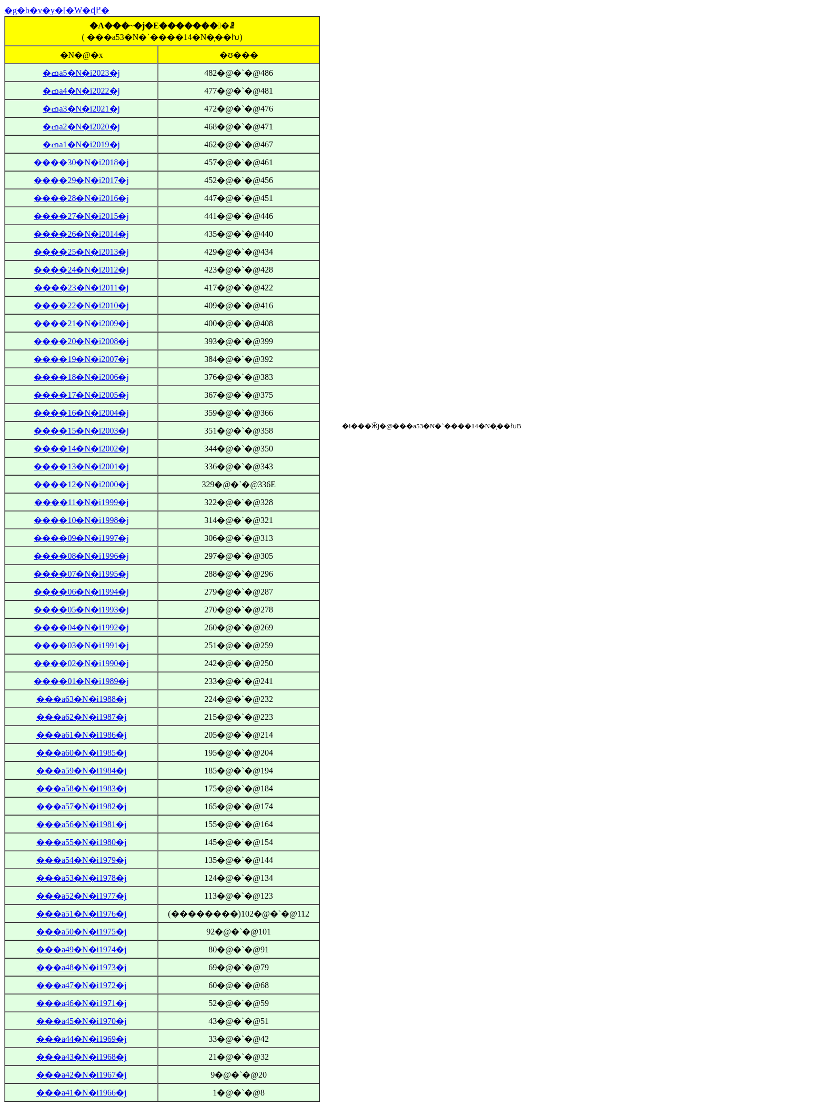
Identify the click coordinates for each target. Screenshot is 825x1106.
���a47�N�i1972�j (81, 985)
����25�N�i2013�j (81, 251)
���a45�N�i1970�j (81, 1021)
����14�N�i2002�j (81, 448)
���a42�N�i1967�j (81, 1074)
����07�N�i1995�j (81, 573)
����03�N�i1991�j (81, 645)
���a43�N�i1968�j (81, 1056)
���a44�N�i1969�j (81, 1038)
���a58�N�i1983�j (81, 788)
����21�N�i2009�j (81, 323)
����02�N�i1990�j (81, 663)
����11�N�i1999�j (81, 502)
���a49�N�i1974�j (81, 949)
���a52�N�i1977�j (81, 895)
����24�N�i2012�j (81, 269)
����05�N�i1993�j (81, 609)
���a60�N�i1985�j (81, 752)
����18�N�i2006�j (81, 377)
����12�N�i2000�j (81, 484)
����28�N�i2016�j (81, 198)
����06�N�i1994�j (81, 591)
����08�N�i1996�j (81, 555)
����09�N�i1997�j (81, 538)
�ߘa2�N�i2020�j (81, 126)
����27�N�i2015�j (81, 216)
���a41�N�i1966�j (81, 1092)
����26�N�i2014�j (81, 233)
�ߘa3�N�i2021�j (81, 108)
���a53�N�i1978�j (81, 877)
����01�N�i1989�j (81, 681)
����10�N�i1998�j (81, 520)
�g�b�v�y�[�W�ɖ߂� (56, 10)
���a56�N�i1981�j (81, 824)
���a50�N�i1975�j (81, 931)
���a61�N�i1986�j (81, 734)
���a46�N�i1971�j (81, 1003)
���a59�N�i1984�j (81, 770)
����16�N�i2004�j (81, 412)
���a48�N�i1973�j (81, 967)
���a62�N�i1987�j (81, 716)
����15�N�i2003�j (81, 430)
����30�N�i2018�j (81, 162)
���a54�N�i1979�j (81, 860)
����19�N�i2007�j (81, 359)
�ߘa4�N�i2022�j (81, 90)
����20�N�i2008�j (81, 341)
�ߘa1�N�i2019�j (81, 144)
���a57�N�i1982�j (81, 806)
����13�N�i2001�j (81, 466)
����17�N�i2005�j (81, 394)
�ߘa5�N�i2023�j (81, 72)
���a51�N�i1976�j (81, 913)
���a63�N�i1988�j (81, 699)
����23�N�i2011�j (81, 287)
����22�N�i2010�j (81, 305)
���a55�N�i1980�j (81, 842)
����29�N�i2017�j (81, 180)
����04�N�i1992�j (81, 627)
